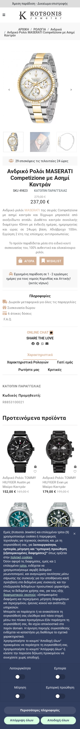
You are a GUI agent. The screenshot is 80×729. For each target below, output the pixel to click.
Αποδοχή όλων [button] (58, 720)
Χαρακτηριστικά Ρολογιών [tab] (28, 362)
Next (71, 90)
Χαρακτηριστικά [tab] (40, 355)
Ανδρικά (56, 29)
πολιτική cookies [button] (21, 557)
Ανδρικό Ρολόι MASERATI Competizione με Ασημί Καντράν (39, 34)
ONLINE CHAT (40, 332)
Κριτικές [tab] (55, 370)
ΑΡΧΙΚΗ (23, 29)
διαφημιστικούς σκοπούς (19, 594)
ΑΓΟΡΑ (26, 261)
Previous (9, 90)
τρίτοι (22, 565)
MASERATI (32, 210)
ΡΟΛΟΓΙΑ (39, 29)
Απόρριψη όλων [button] (21, 720)
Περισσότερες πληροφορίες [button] (40, 710)
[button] (74, 533)
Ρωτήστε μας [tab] (28, 370)
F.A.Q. (8, 319)
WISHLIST (51, 261)
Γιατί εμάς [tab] (65, 362)
